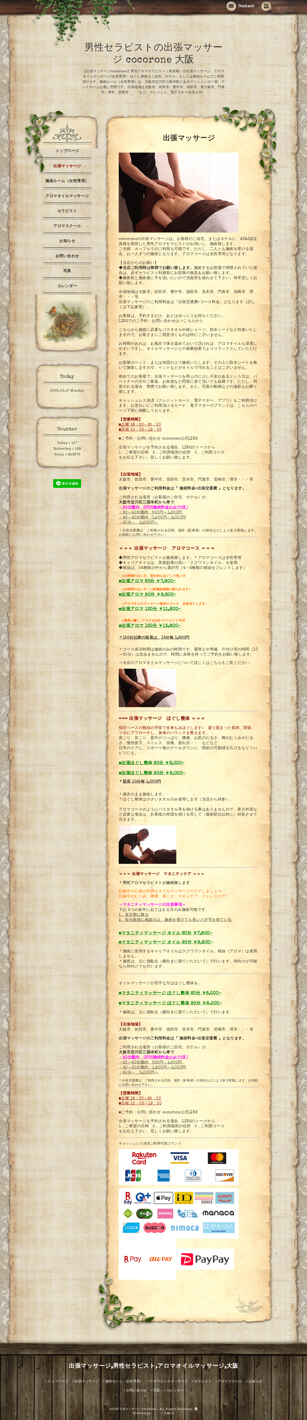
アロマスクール (67, 226)
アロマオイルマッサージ (67, 196)
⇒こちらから (191, 321)
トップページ (67, 151)
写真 (67, 271)
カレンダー (67, 286)
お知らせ (67, 241)
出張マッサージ (67, 166)
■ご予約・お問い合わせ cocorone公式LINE (158, 439)
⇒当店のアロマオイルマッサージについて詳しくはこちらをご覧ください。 (186, 663)
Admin (169, 1413)
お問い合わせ (67, 256)
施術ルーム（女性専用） (67, 181)
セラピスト (67, 211)
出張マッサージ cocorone (139, 1409)
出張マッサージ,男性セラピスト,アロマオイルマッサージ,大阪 (153, 1366)
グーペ (156, 1413)
